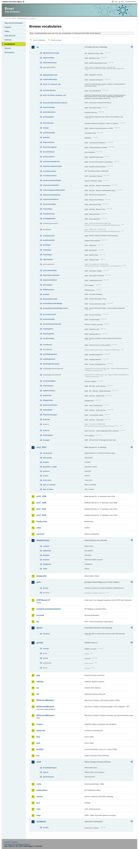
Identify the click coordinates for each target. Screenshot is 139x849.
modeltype (46, 245)
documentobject (49, 152)
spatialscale (47, 395)
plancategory (47, 285)
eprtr (38, 582)
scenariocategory (49, 381)
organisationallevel (50, 280)
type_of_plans (48, 489)
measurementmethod (50, 199)
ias (37, 688)
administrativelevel (50, 62)
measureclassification (51, 185)
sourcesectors (48, 386)
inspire (39, 724)
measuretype (47, 209)
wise (38, 815)
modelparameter (49, 236)
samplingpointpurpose (51, 364)
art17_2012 (41, 509)
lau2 (38, 743)
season (45, 476)
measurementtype (49, 204)
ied (37, 694)
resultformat (47, 345)
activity (45, 588)
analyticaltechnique (50, 79)
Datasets (7, 27)
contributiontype (49, 133)
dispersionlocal (48, 142)
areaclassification (49, 90)
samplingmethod (49, 359)
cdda (38, 528)
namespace (47, 250)
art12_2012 (41, 447)
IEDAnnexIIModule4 (45, 715)
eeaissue (46, 560)
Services (7, 48)
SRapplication (48, 400)
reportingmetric (48, 334)
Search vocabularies (39, 40)
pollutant (46, 294)
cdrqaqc (46, 128)
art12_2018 (41, 496)
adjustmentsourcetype (51, 53)
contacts (46, 546)
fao (37, 622)
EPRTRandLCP (43, 600)
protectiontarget (49, 319)
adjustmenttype (48, 58)
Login (115, 1)
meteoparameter (49, 214)
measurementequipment (51, 195)
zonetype (46, 440)
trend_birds (47, 480)
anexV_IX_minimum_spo (52, 84)
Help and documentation (13, 23)
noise (38, 784)
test (38, 803)
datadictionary (42, 540)
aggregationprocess (50, 75)
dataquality (41, 576)
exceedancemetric (49, 171)
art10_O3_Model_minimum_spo (54, 95)
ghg (38, 675)
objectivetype (48, 259)
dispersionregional (50, 147)
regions (45, 772)
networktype (47, 254)
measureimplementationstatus (54, 190)
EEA (14, 1)
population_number (50, 467)
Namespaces (9, 52)
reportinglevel (48, 329)
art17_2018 (41, 515)
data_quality (47, 458)
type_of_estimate (49, 485)
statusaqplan (47, 410)
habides (39, 682)
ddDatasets (47, 551)
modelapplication (49, 218)
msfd (38, 762)
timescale (46, 419)
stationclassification (50, 405)
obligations (47, 564)
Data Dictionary (22, 18)
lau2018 (39, 749)
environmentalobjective (51, 161)
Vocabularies (9, 44)
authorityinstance (49, 112)
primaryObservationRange (52, 303)
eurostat (40, 615)
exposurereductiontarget (52, 180)
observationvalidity (50, 270)
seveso (39, 797)
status (45, 569)
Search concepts (56, 40)
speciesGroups (48, 777)
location (46, 462)
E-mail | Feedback (11, 842)
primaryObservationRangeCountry (55, 308)
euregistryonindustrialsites (48, 609)
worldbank (41, 822)
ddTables (46, 555)
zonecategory (48, 435)
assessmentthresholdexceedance (55, 103)
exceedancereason (50, 176)
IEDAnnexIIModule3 (45, 707)
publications (42, 790)
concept (46, 648)
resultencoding (48, 338)
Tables (6, 31)
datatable (46, 137)
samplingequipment (50, 354)
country (45, 827)
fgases (39, 628)
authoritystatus (48, 123)
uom (38, 809)
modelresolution (49, 240)
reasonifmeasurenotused (52, 324)
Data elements (9, 36)
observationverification (51, 275)
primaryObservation (50, 299)
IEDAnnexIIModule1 (45, 700)
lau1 (38, 737)
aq (37, 47)
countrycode (47, 453)
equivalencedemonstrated (52, 166)
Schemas (8, 40)
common (40, 534)
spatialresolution (49, 391)
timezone (46, 430)
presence (46, 471)
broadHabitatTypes (50, 768)
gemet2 (39, 643)
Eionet (14, 18)
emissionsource (48, 157)
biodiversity (41, 522)
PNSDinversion (48, 290)
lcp (37, 756)
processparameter (49, 314)
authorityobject (48, 117)
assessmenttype (49, 107)
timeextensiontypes (50, 415)
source (45, 658)
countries (46, 634)
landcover (40, 731)
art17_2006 (41, 503)
